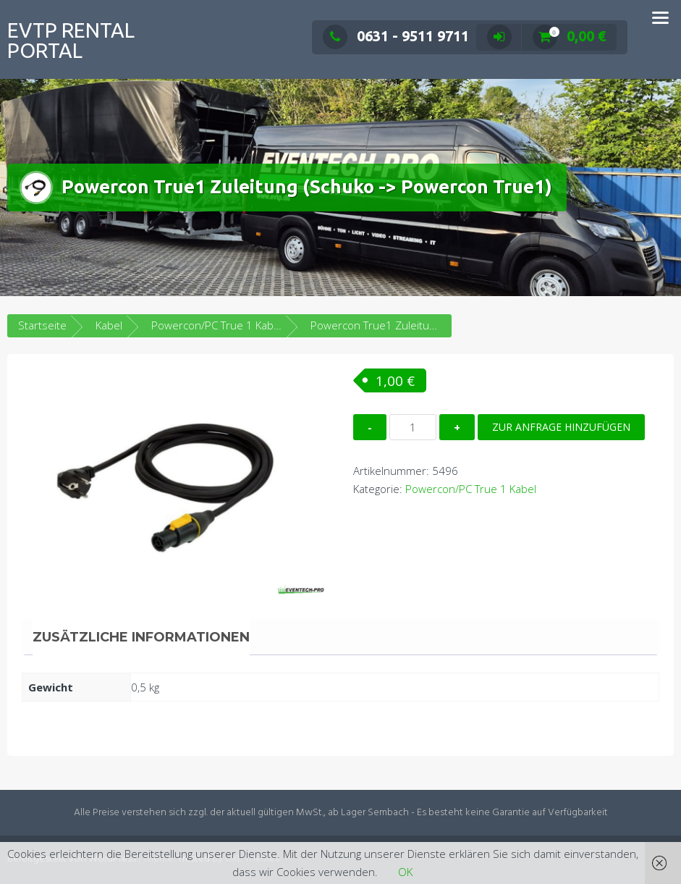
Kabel (109, 325)
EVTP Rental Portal (71, 40)
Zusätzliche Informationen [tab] (141, 637)
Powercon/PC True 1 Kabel (216, 325)
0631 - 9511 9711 (396, 36)
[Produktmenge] (412, 427)
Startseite (42, 325)
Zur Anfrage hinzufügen (561, 427)
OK (405, 871)
